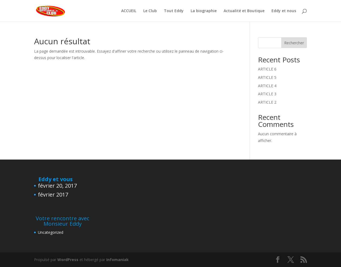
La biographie (204, 11)
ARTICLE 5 (267, 77)
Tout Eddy (174, 11)
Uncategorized (50, 232)
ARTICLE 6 (267, 69)
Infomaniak (117, 259)
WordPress (67, 259)
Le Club (150, 11)
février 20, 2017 (57, 185)
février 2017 (53, 194)
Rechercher (294, 42)
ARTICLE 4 (267, 85)
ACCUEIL (128, 11)
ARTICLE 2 (267, 102)
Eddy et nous (284, 11)
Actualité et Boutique (244, 11)
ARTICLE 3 (267, 93)
